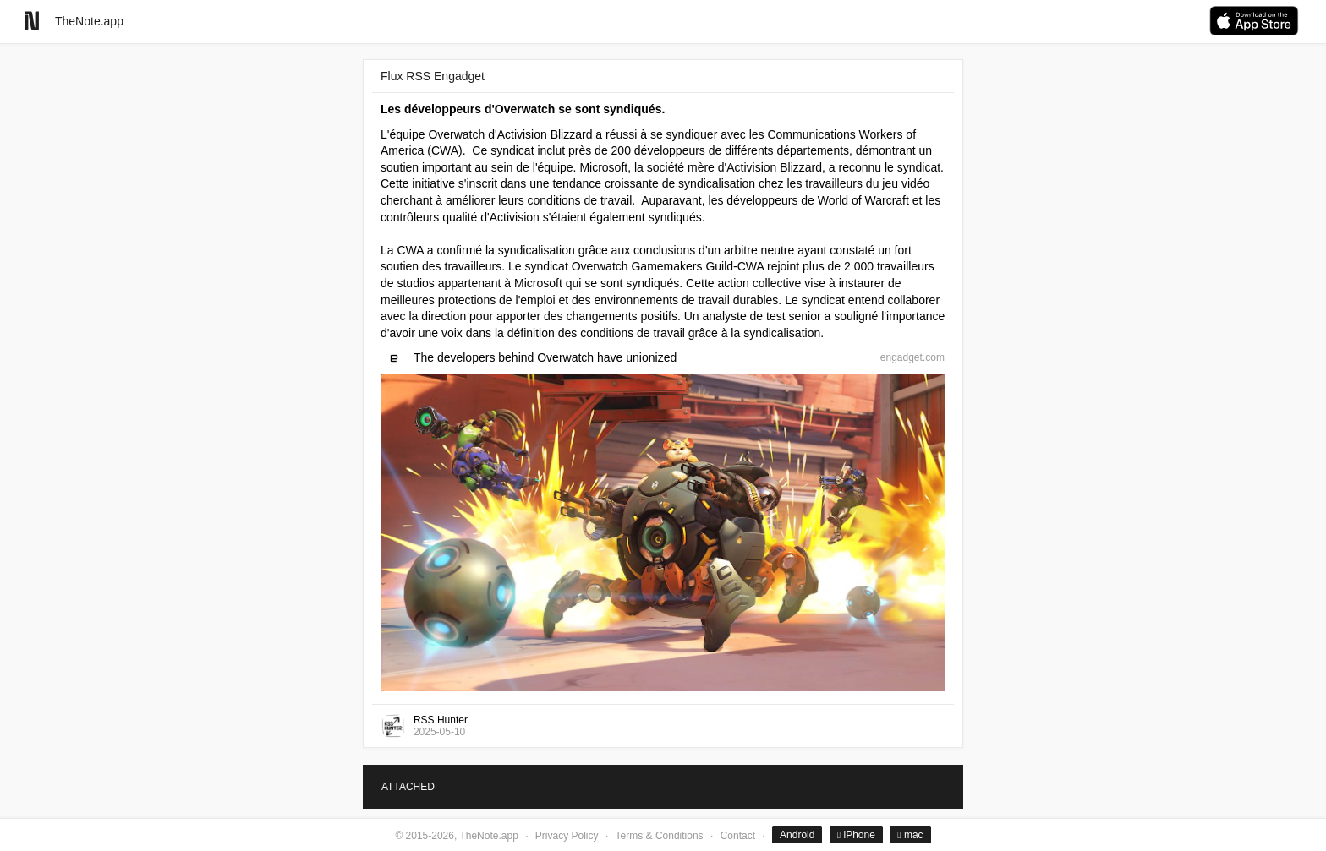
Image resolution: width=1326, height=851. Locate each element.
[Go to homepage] (32, 20)
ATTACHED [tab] (408, 787)
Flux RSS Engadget (433, 76)
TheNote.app (89, 21)
